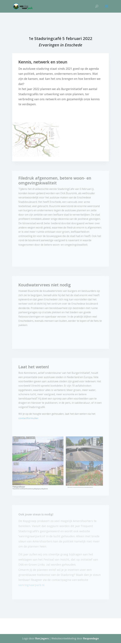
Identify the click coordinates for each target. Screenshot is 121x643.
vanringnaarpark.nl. (31, 585)
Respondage (91, 638)
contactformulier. (28, 418)
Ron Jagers (42, 638)
